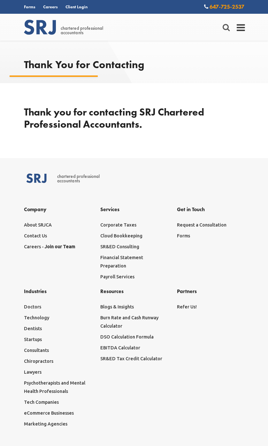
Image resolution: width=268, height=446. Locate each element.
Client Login (76, 6)
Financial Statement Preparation (121, 261)
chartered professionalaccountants (63, 28)
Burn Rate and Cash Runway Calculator (129, 322)
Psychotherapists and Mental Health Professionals (54, 387)
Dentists (33, 328)
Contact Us (35, 235)
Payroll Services (117, 276)
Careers (50, 6)
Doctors (32, 306)
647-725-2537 (224, 6)
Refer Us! (187, 306)
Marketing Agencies (45, 423)
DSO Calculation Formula (127, 336)
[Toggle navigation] (241, 27)
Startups (33, 339)
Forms (29, 6)
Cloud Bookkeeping (121, 235)
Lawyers (33, 372)
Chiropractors (38, 361)
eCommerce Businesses (49, 413)
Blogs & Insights (117, 306)
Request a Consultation (201, 224)
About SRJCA (38, 224)
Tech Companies (41, 402)
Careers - (49, 246)
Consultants (36, 350)
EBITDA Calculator (120, 347)
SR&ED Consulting (119, 246)
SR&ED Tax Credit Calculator (131, 358)
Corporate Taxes (118, 224)
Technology (36, 317)
